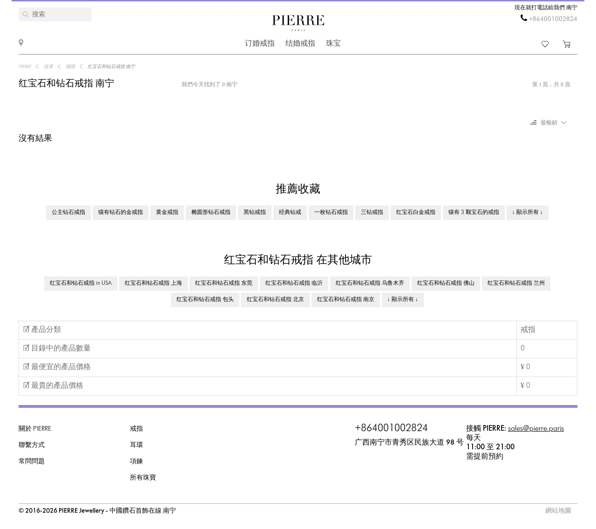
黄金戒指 (167, 212)
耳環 (136, 445)
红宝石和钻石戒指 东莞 (223, 283)
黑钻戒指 (255, 212)
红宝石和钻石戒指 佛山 (445, 283)
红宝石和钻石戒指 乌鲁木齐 (370, 283)
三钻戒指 (372, 212)
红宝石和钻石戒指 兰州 (516, 283)
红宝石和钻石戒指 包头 (205, 299)
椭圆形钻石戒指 (210, 212)
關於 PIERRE (35, 429)
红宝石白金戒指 (415, 212)
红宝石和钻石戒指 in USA (81, 283)
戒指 (136, 429)
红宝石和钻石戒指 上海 (153, 283)
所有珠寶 (143, 478)
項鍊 (136, 462)
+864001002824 (553, 19)
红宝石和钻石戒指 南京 (345, 299)
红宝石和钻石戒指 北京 (275, 299)
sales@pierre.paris (536, 428)
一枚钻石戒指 (331, 212)
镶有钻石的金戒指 (120, 212)
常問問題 (32, 462)
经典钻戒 (290, 212)
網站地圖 (558, 511)
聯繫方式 (32, 445)
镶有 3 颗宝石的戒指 (473, 212)
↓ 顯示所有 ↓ (527, 212)
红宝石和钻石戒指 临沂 (294, 283)
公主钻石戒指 (68, 212)
